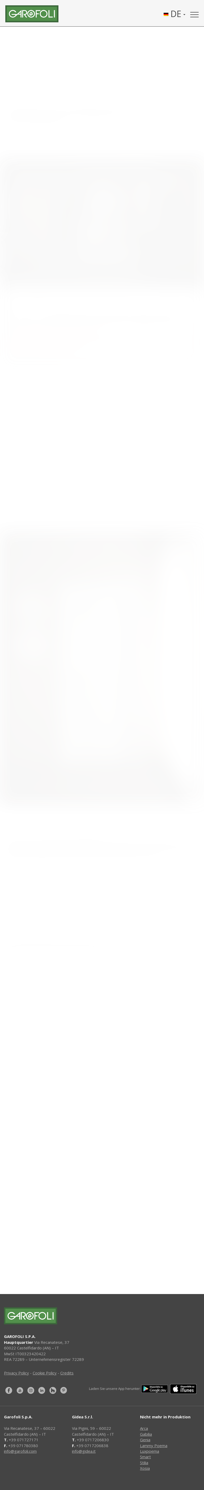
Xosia (145, 1468)
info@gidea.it (84, 1451)
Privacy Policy (16, 1373)
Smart (145, 1456)
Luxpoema (149, 1451)
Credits (67, 1373)
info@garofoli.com (20, 1451)
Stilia (144, 1462)
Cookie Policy (45, 1373)
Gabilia (146, 1434)
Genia (145, 1439)
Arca (144, 1428)
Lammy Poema (153, 1445)
